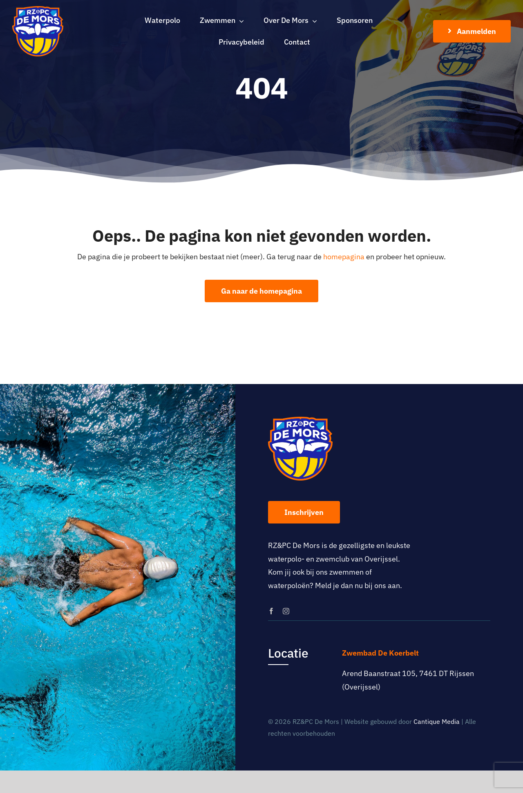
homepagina (343, 256)
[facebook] (271, 611)
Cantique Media (436, 721)
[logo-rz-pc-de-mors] (37, 9)
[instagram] (286, 611)
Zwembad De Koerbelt (380, 653)
